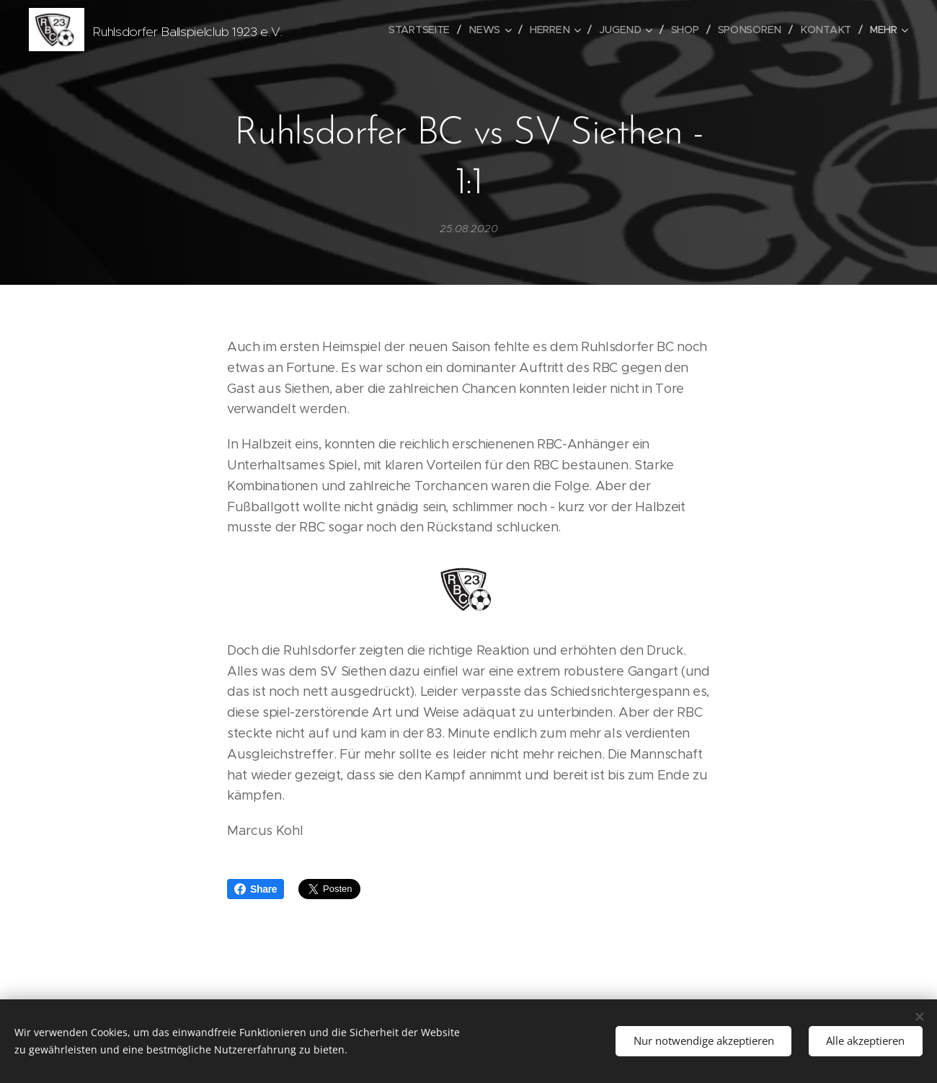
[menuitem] (427, 30)
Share (255, 889)
